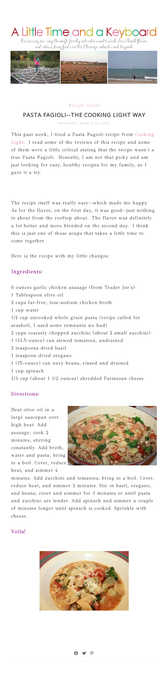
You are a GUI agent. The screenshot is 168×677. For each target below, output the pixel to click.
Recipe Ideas (84, 105)
